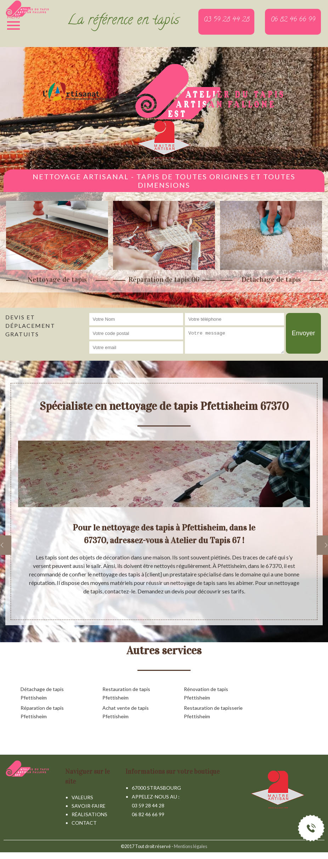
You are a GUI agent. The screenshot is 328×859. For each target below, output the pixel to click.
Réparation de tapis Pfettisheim (42, 712)
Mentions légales (190, 846)
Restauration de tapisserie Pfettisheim (213, 712)
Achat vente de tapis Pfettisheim (125, 712)
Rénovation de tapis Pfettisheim (206, 693)
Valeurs (82, 797)
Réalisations (89, 814)
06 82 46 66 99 (148, 814)
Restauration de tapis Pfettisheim (126, 693)
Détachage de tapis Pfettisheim (42, 693)
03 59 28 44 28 (148, 805)
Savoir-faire (89, 806)
